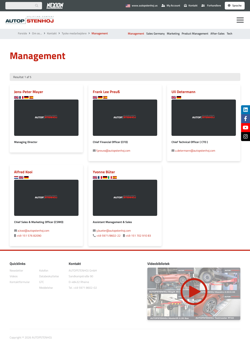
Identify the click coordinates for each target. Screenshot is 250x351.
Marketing (173, 33)
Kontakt (52, 33)
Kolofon (43, 270)
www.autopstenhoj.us (142, 5)
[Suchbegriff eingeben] (23, 5)
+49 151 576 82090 (29, 235)
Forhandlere (211, 5)
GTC (41, 282)
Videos (14, 276)
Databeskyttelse (49, 276)
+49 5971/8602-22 (108, 235)
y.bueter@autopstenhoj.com (113, 230)
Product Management (195, 33)
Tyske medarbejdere (74, 33)
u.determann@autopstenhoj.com (195, 150)
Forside (22, 33)
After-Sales (217, 33)
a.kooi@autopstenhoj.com (33, 230)
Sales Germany (155, 33)
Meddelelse (46, 287)
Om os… (37, 33)
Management (136, 33)
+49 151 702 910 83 (138, 235)
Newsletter (16, 270)
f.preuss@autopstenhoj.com (113, 150)
